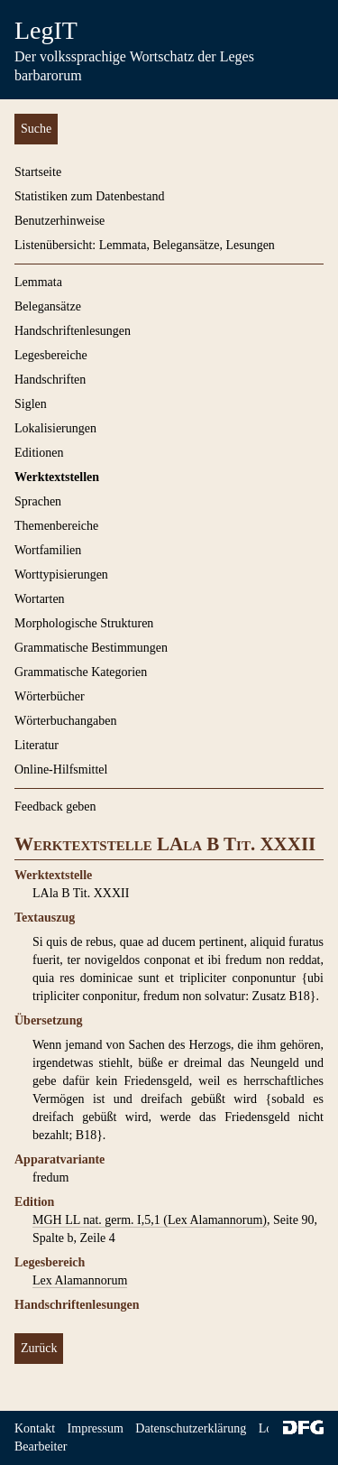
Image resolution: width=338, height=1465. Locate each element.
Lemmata (38, 282)
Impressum (95, 1428)
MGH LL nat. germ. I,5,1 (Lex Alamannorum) (149, 1220)
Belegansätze (47, 306)
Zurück (39, 1348)
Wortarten (39, 599)
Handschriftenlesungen (72, 331)
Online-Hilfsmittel (60, 769)
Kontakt (34, 1428)
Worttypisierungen (61, 574)
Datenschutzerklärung (190, 1428)
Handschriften (50, 379)
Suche (36, 128)
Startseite (37, 172)
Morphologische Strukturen (83, 623)
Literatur (36, 745)
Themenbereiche (56, 526)
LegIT (46, 30)
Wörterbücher (49, 696)
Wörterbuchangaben (65, 721)
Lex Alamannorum (79, 1280)
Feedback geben (55, 806)
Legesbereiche (50, 355)
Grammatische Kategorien (80, 672)
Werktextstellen (56, 477)
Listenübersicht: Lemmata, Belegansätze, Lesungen (144, 245)
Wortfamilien (47, 550)
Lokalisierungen (55, 428)
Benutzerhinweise (59, 220)
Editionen (38, 452)
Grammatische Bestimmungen (91, 647)
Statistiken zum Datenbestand (89, 196)
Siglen (30, 404)
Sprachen (37, 501)
